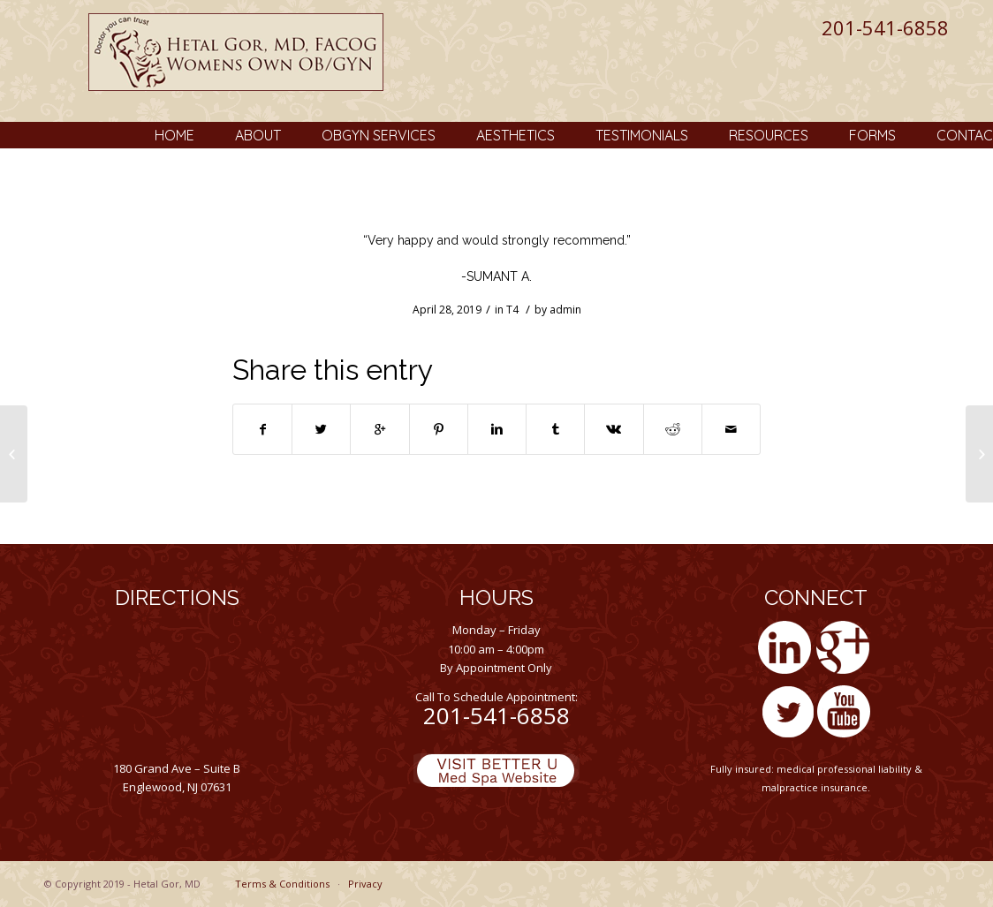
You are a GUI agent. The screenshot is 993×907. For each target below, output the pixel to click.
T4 (512, 309)
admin (565, 309)
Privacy (365, 883)
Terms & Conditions (282, 883)
